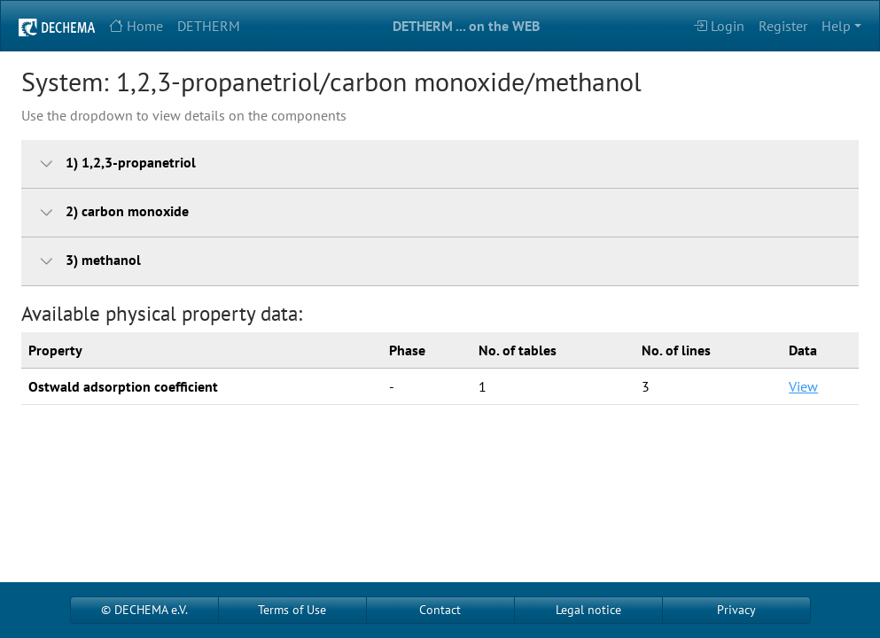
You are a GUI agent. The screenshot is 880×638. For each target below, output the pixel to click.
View (803, 386)
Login (718, 26)
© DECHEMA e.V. (144, 610)
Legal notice (588, 610)
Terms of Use (292, 610)
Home (136, 26)
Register (783, 26)
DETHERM (208, 26)
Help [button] (836, 26)
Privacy (736, 610)
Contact (440, 610)
